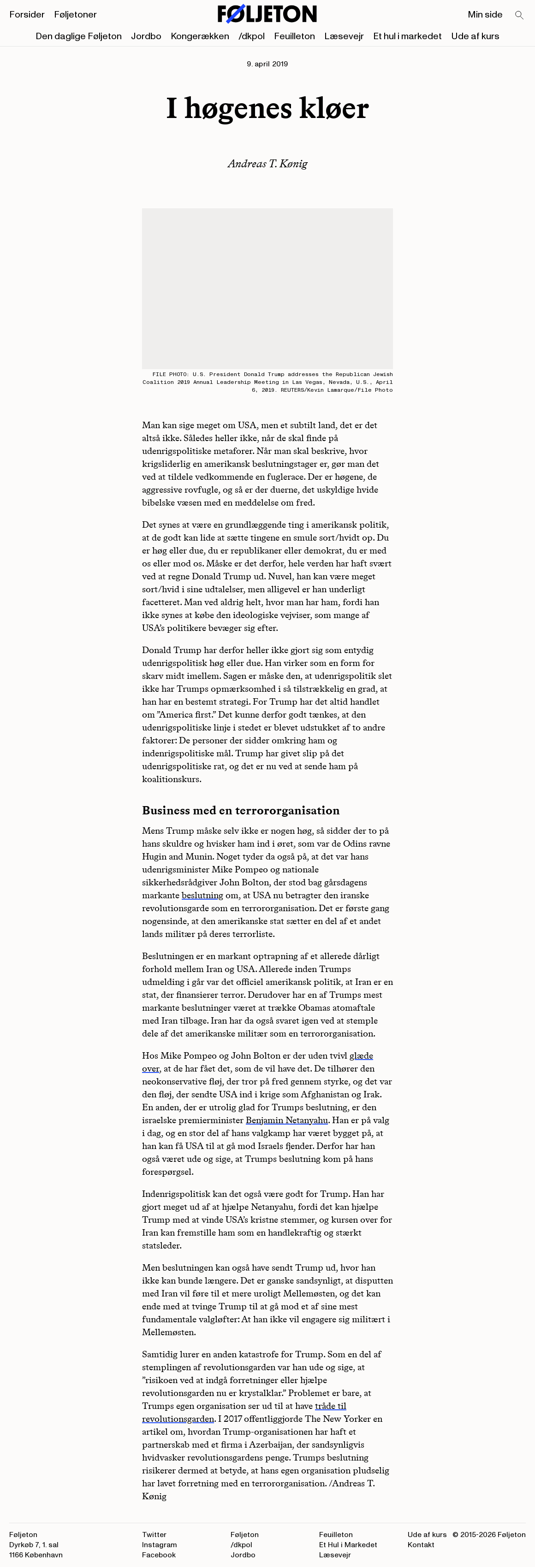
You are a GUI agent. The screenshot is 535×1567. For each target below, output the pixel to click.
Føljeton (245, 1535)
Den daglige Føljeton (79, 36)
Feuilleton (294, 36)
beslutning (202, 895)
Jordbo (146, 36)
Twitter (154, 1535)
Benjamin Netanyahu (287, 1119)
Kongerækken (200, 36)
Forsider (27, 14)
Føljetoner (75, 14)
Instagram (159, 1545)
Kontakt (421, 1545)
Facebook (159, 1555)
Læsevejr (344, 36)
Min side (485, 14)
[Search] (520, 16)
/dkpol (251, 36)
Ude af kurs (475, 36)
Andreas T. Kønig (268, 163)
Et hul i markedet (407, 36)
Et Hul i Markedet (348, 1545)
